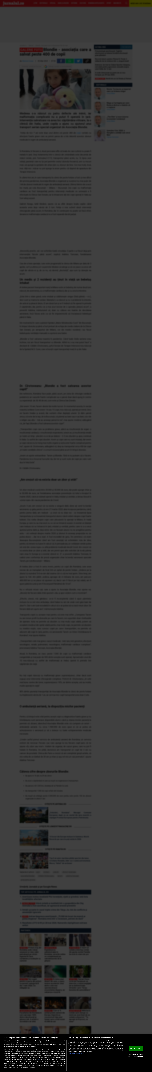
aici (39, 1059)
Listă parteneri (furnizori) (76, 1053)
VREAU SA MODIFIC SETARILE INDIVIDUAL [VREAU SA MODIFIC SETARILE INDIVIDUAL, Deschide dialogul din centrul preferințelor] (136, 1055)
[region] (76, 1053)
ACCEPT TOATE (135, 1048)
